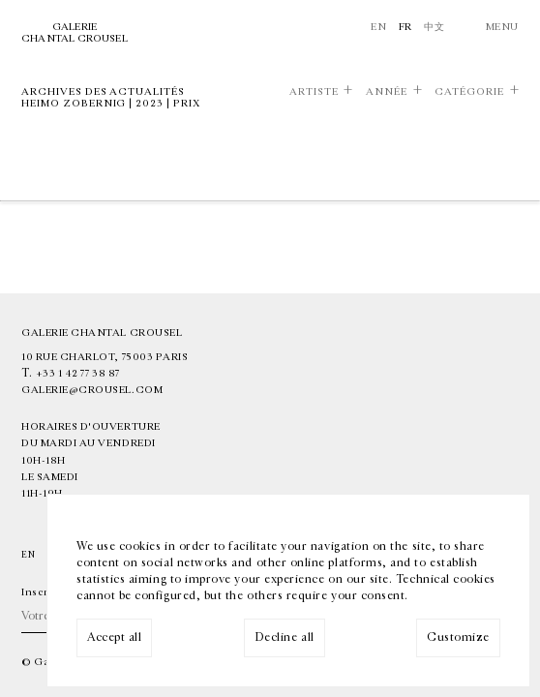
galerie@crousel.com (92, 389)
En (378, 26)
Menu (502, 26)
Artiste (314, 92)
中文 (434, 26)
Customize (458, 637)
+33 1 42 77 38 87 (78, 373)
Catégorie (469, 92)
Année (386, 92)
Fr (405, 26)
